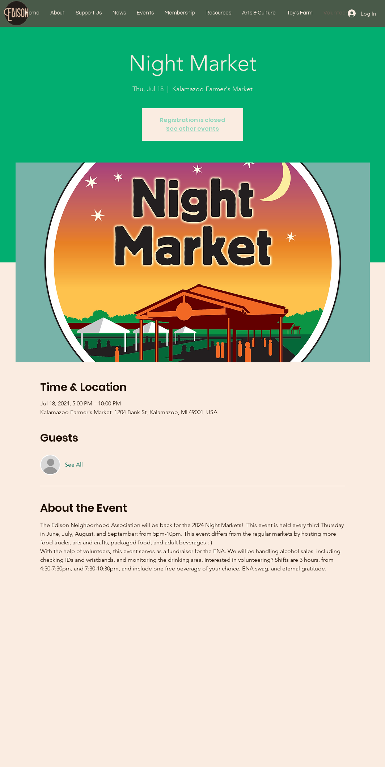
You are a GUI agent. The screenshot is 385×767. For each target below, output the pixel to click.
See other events (192, 129)
